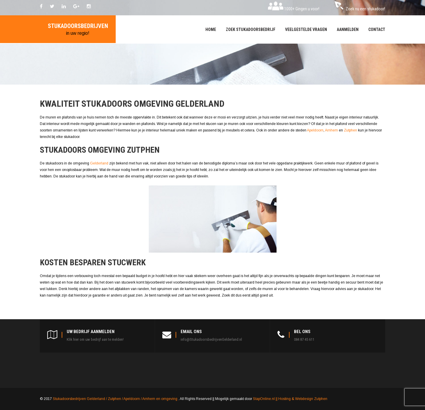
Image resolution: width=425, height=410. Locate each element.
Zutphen (351, 130)
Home (210, 29)
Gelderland (99, 163)
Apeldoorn (315, 130)
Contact (376, 29)
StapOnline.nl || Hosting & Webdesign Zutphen (290, 399)
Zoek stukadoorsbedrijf (250, 29)
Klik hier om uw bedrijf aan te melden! (95, 339)
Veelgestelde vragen (306, 29)
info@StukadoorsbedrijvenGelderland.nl (211, 339)
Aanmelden (348, 29)
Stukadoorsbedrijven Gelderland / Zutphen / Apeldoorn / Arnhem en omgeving (115, 399)
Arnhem (332, 130)
